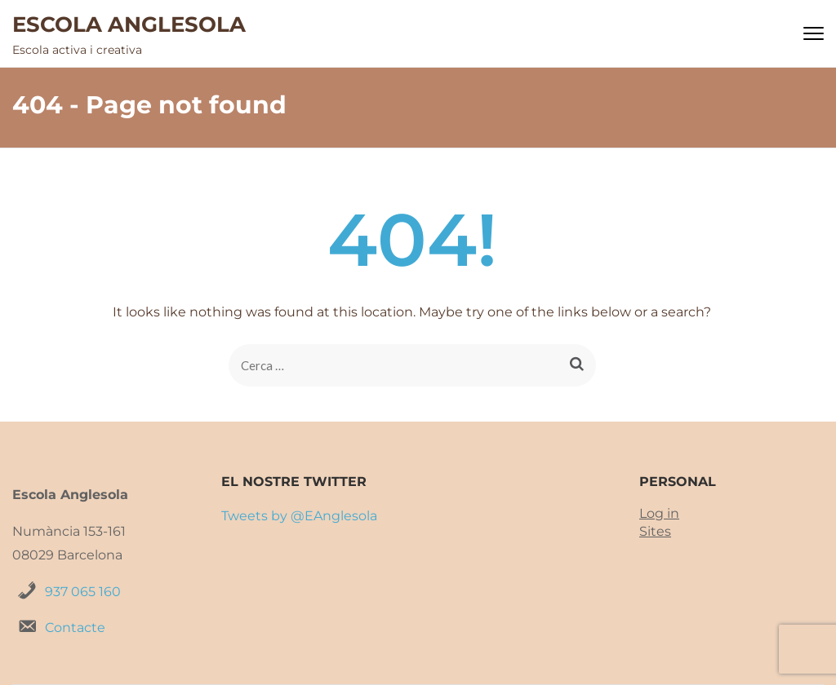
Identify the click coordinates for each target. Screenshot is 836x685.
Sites (655, 531)
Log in (659, 513)
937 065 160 (83, 591)
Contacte (75, 627)
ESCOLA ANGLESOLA (129, 24)
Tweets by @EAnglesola (299, 516)
